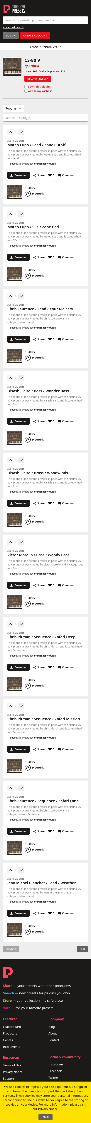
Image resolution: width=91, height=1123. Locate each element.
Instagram (55, 1064)
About (52, 1033)
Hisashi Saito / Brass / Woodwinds (37, 473)
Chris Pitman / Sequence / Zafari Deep (41, 637)
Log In (11, 35)
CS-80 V (30, 188)
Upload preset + (37, 78)
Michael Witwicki (46, 163)
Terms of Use (12, 1065)
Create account (35, 35)
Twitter (53, 1078)
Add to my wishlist (38, 91)
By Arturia (34, 194)
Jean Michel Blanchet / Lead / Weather (41, 883)
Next (82, 948)
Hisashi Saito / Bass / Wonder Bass (38, 391)
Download (18, 175)
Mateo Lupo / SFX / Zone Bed (33, 227)
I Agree (45, 1117)
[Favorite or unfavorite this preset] (51, 175)
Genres (8, 1040)
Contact (53, 1040)
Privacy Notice (13, 1072)
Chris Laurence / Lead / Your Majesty (40, 309)
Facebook (55, 1071)
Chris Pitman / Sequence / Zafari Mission (43, 719)
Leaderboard (12, 1027)
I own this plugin (37, 86)
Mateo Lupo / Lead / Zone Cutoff (36, 145)
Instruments (11, 1047)
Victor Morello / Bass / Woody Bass (38, 555)
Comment (66, 175)
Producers (10, 1033)
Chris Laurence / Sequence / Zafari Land (43, 801)
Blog (51, 1027)
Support (8, 1079)
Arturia (33, 66)
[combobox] (45, 20)
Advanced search (13, 27)
